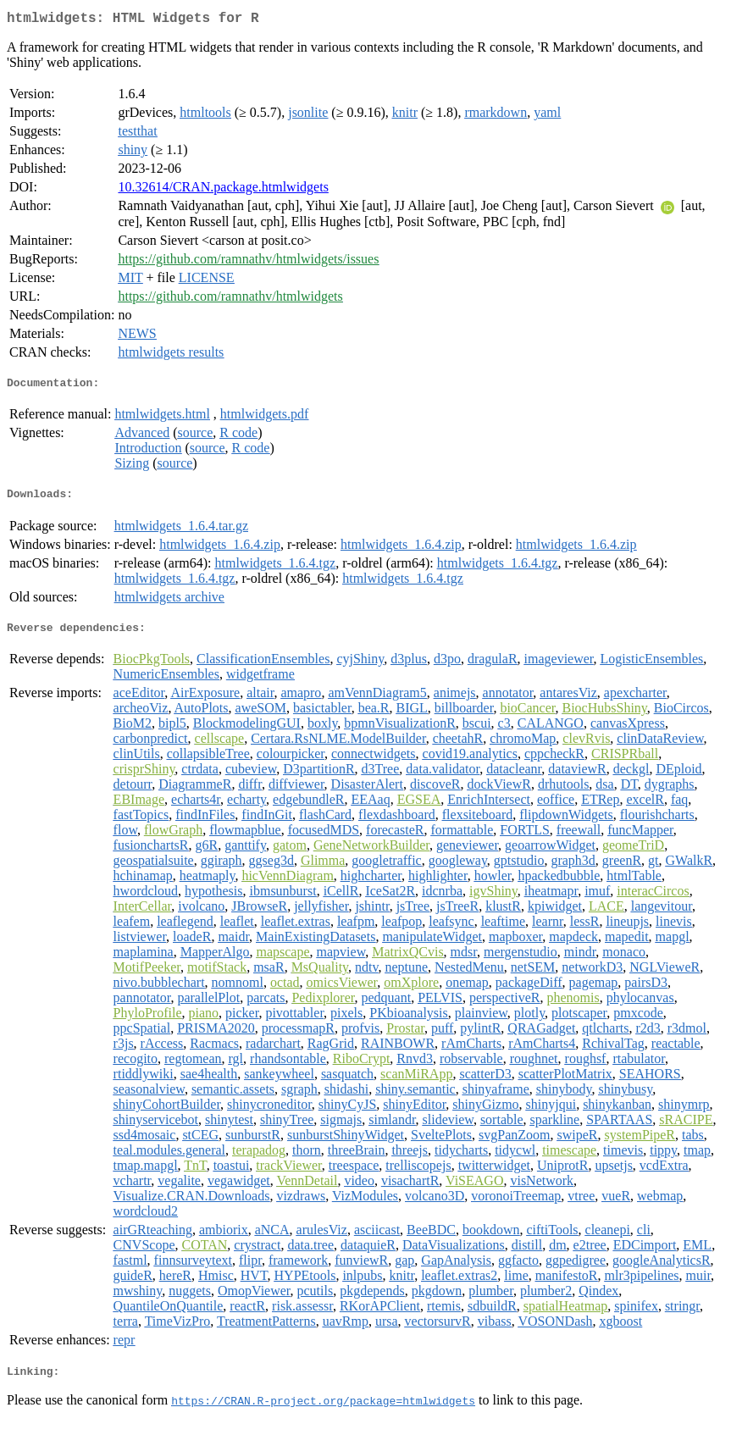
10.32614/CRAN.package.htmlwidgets (223, 190)
